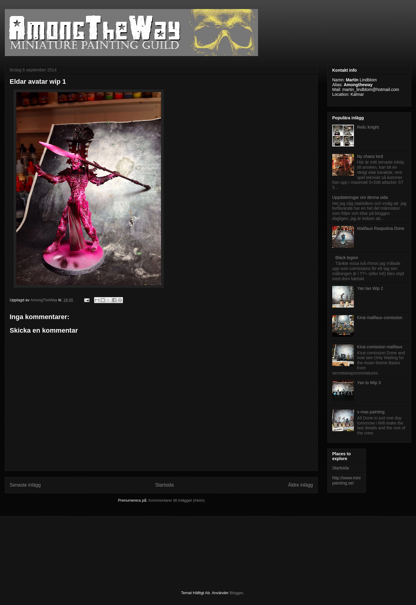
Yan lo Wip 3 (369, 382)
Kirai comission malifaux (379, 346)
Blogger (236, 593)
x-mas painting (371, 411)
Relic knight (368, 127)
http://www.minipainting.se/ (346, 480)
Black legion (347, 257)
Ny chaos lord (370, 156)
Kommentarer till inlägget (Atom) (176, 500)
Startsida (164, 484)
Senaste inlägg (25, 484)
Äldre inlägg (300, 484)
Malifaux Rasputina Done (380, 228)
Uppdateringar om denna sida (360, 197)
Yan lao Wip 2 (370, 288)
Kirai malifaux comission (379, 317)
